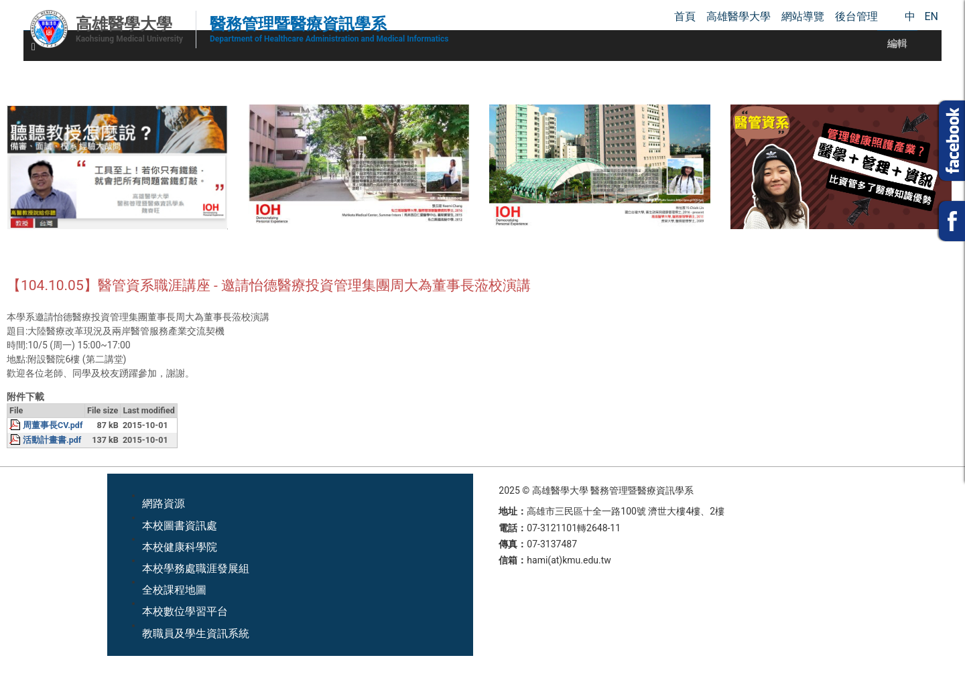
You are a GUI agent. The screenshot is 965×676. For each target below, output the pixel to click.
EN (931, 16)
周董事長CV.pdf (52, 425)
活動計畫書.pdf (52, 440)
